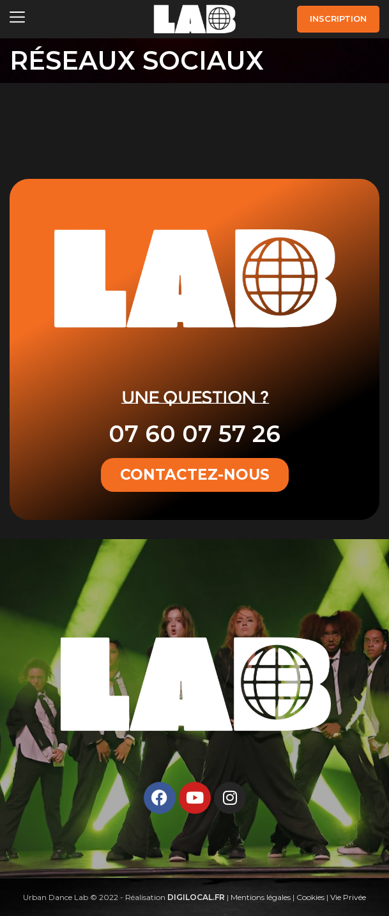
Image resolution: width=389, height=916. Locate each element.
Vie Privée (348, 897)
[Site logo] (194, 18)
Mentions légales (261, 897)
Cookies (310, 897)
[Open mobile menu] (17, 19)
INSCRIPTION (338, 18)
